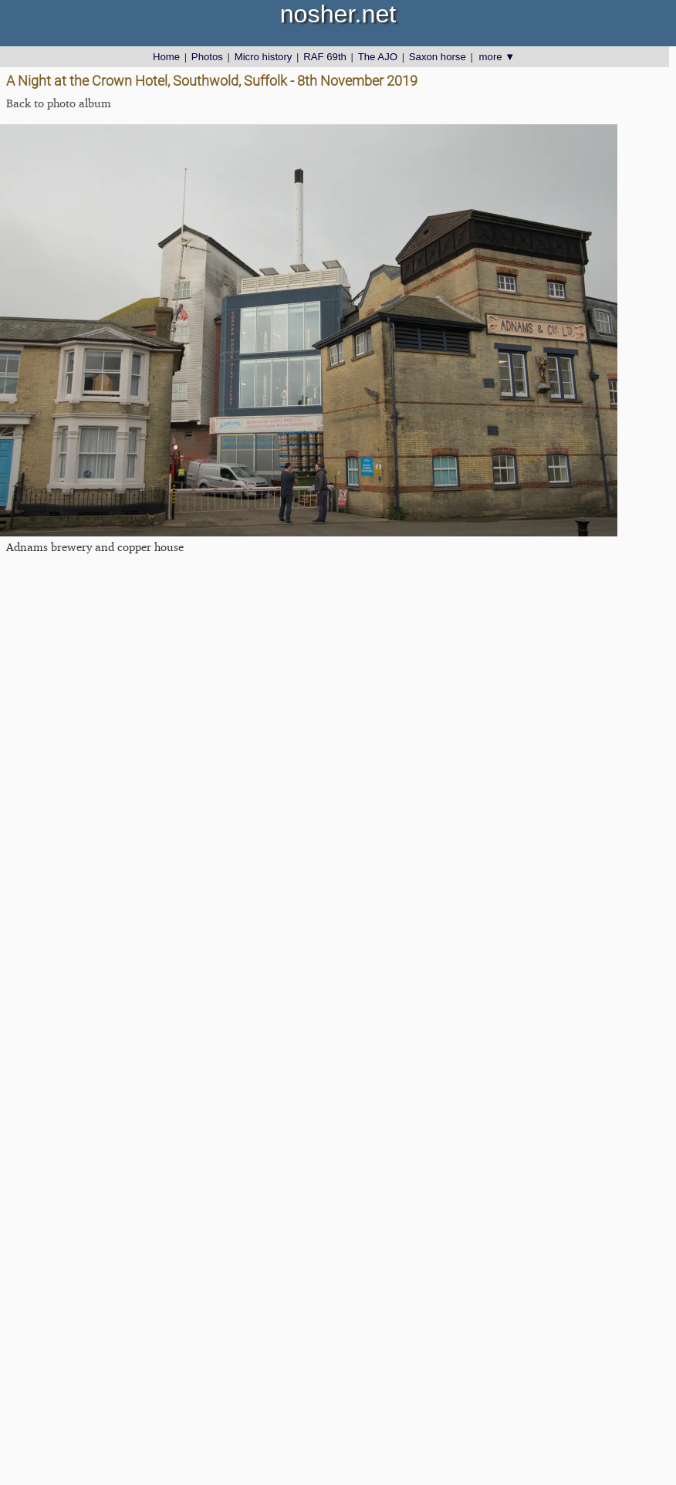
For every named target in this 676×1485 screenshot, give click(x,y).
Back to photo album (58, 103)
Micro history (263, 57)
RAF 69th (324, 57)
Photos (207, 57)
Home (166, 57)
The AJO (377, 57)
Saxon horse (437, 57)
